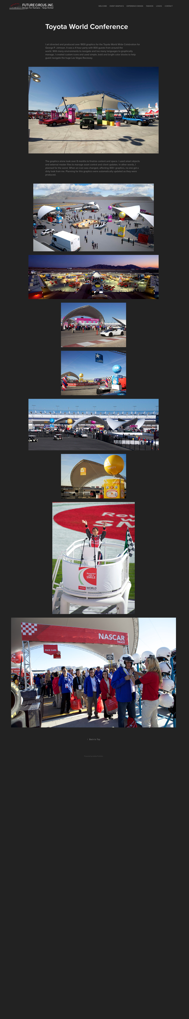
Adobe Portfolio (97, 756)
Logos (159, 6)
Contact (169, 6)
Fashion (149, 6)
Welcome (102, 6)
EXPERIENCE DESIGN (135, 6)
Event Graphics (117, 6)
